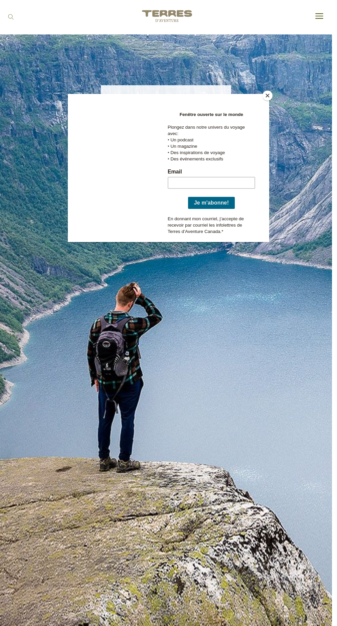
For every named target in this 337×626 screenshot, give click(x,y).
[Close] (268, 96)
